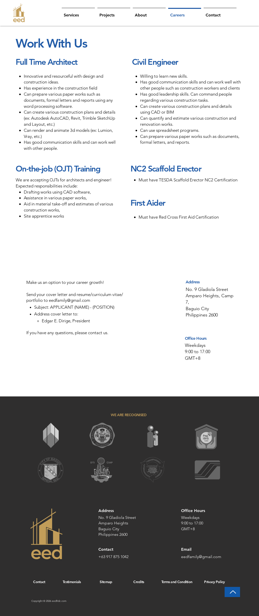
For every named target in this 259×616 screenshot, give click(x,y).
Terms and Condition (176, 582)
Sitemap (106, 582)
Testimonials (72, 582)
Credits (138, 582)
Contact (39, 582)
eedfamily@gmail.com (69, 300)
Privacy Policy (214, 582)
